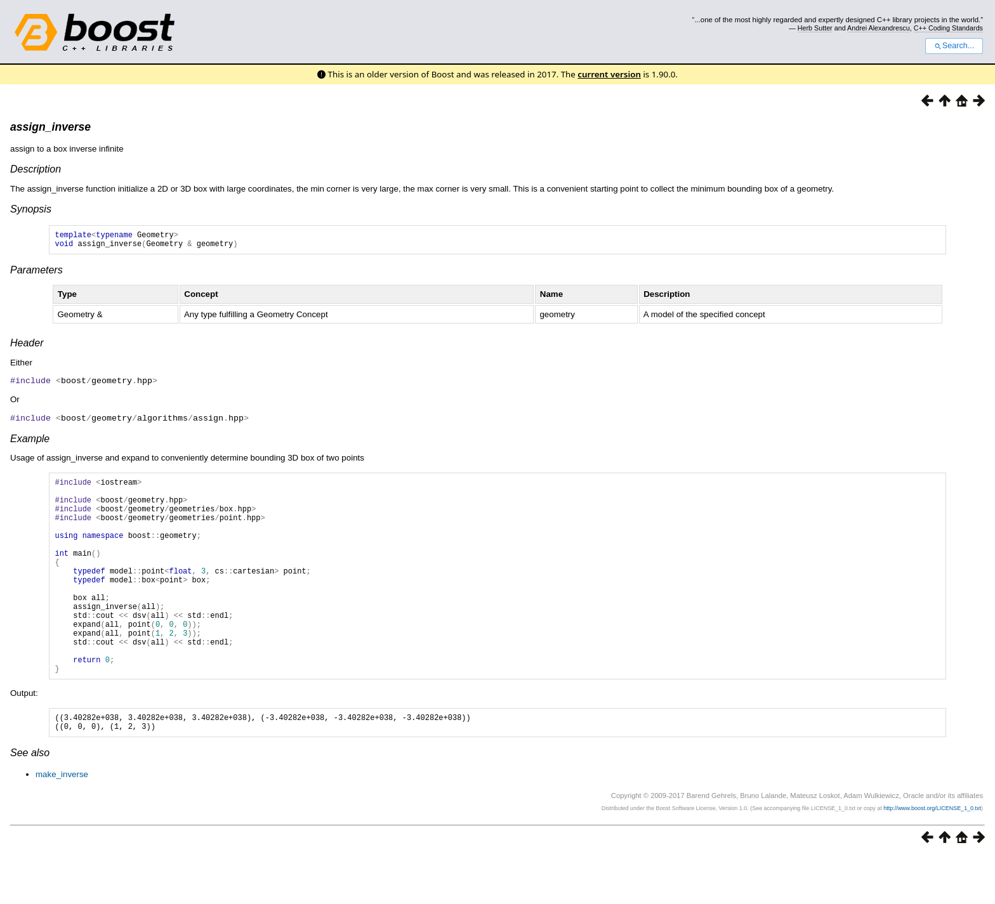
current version (609, 74)
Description (35, 169)
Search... (954, 45)
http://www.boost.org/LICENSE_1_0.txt (932, 856)
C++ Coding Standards (948, 28)
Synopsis (30, 209)
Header (26, 346)
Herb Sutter (815, 28)
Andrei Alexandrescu (878, 28)
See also (29, 801)
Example (29, 441)
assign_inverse (50, 127)
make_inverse (62, 822)
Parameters (36, 273)
